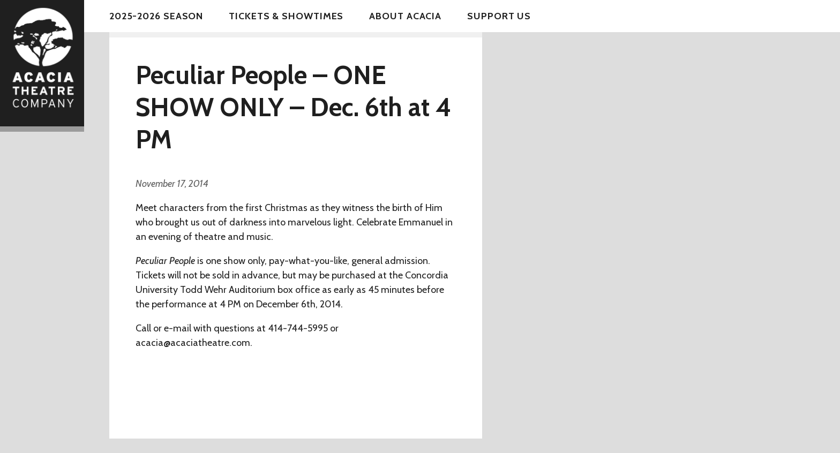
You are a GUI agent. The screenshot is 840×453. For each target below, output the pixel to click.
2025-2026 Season (156, 16)
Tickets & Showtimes (286, 16)
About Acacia (405, 16)
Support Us (499, 16)
